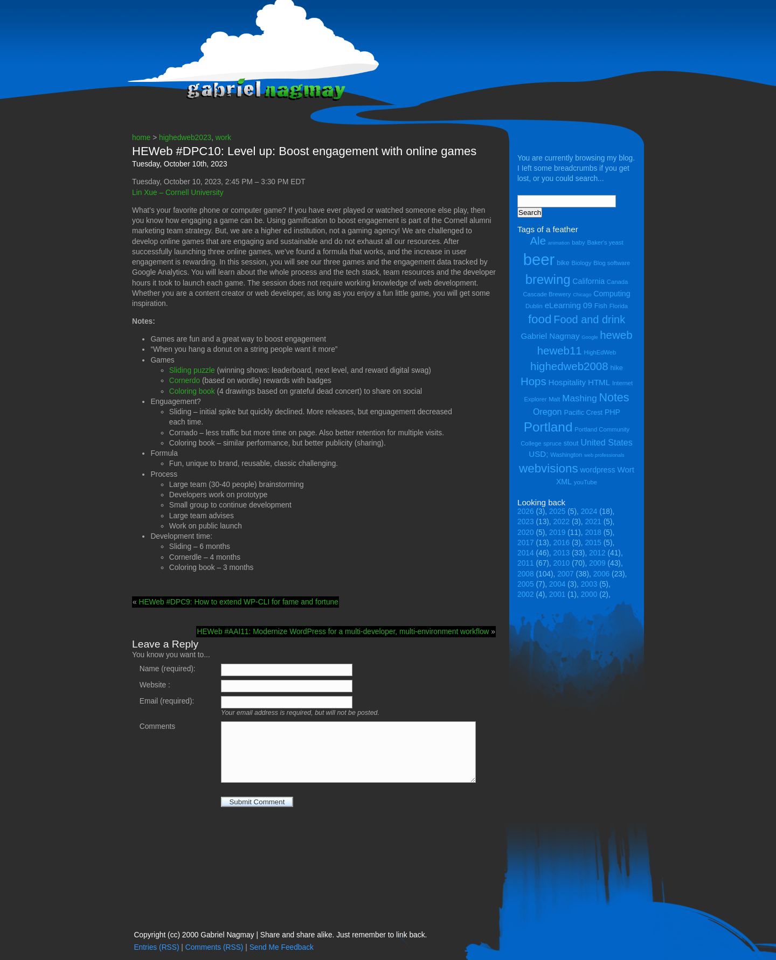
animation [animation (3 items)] (559, 243)
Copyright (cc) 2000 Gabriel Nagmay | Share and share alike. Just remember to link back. (280, 935)
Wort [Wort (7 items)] (625, 469)
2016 (561, 543)
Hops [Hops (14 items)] (533, 381)
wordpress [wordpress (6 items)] (597, 469)
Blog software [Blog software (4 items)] (611, 263)
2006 (601, 574)
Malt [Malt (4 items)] (554, 399)
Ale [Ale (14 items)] (538, 240)
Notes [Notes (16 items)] (614, 397)
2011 (525, 563)
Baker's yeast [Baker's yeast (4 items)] (605, 242)
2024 (589, 511)
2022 (561, 522)
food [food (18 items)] (540, 319)
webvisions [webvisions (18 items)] (548, 468)
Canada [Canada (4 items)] (617, 282)
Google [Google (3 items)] (589, 337)
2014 (525, 553)
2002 (525, 594)
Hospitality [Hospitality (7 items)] (567, 382)
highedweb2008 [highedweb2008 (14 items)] (569, 366)
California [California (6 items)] (588, 281)
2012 (597, 553)
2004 (557, 584)
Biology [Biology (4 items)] (581, 263)
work (223, 138)
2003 (589, 584)
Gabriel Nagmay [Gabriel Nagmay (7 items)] (550, 335)
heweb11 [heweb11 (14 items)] (559, 350)
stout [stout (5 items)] (571, 443)
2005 (525, 584)
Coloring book (192, 391)
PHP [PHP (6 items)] (612, 412)
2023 (525, 522)
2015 (593, 543)
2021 (593, 522)
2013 (561, 553)
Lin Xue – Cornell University (178, 193)
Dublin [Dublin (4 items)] (534, 306)
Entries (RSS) (156, 947)
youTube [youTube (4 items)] (585, 482)
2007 (565, 574)
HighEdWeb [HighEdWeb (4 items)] (600, 352)
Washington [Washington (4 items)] (566, 454)
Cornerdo (184, 381)
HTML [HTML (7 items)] (599, 382)
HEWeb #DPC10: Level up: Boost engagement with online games (304, 151)
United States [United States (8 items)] (606, 442)
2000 (589, 594)
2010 (561, 563)
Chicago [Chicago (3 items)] (582, 294)
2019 (557, 532)
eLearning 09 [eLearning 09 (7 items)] (568, 305)
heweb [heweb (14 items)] (616, 335)
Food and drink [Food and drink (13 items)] (589, 319)
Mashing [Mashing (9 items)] (579, 398)
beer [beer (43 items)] (539, 259)
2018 (593, 532)
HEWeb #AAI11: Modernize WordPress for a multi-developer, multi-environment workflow (343, 632)
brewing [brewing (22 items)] (548, 279)
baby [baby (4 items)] (578, 242)
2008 (525, 574)
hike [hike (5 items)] (616, 368)
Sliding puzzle (192, 370)
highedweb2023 (185, 138)
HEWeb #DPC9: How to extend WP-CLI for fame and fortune (238, 602)
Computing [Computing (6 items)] (611, 293)
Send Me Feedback (282, 947)
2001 (557, 594)
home (141, 138)
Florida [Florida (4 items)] (618, 306)
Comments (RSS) (214, 947)
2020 (525, 532)
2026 (525, 511)
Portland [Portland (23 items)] (548, 427)
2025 (557, 511)
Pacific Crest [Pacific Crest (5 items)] (583, 412)
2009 (597, 563)
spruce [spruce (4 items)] (552, 443)
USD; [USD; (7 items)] (538, 453)
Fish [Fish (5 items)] (600, 306)
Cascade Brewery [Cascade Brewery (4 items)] (547, 294)
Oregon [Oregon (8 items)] (547, 411)
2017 (525, 543)
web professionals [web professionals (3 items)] (604, 455)
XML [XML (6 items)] (564, 481)
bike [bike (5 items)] (563, 263)
